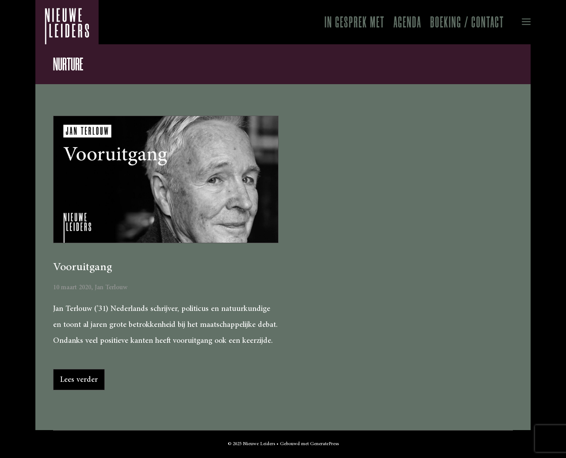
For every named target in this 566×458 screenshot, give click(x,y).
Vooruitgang (82, 267)
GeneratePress (324, 443)
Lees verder (79, 379)
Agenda (407, 22)
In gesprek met (355, 22)
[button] (520, 22)
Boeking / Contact (467, 22)
